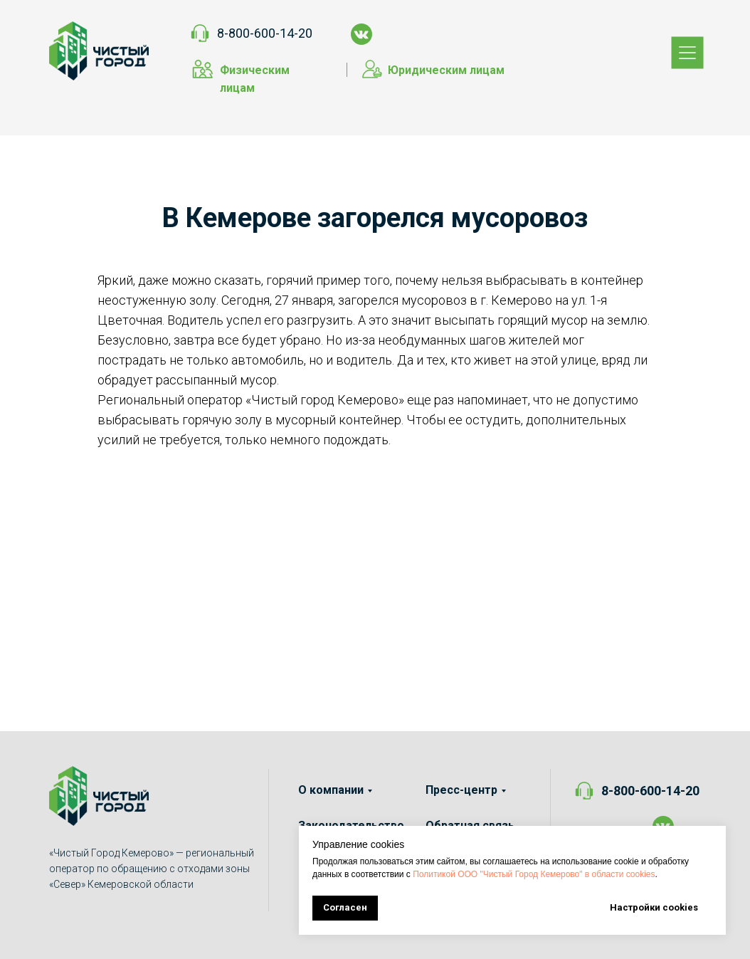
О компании (331, 790)
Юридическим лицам (446, 70)
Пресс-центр (461, 790)
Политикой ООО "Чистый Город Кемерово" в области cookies (534, 874)
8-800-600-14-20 (264, 33)
